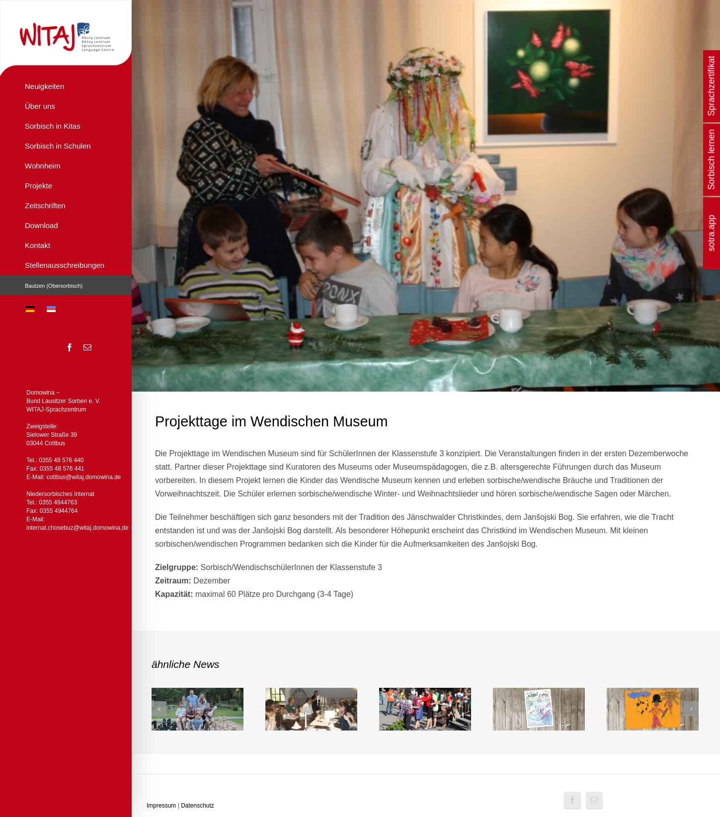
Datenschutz (197, 805)
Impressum (161, 805)
